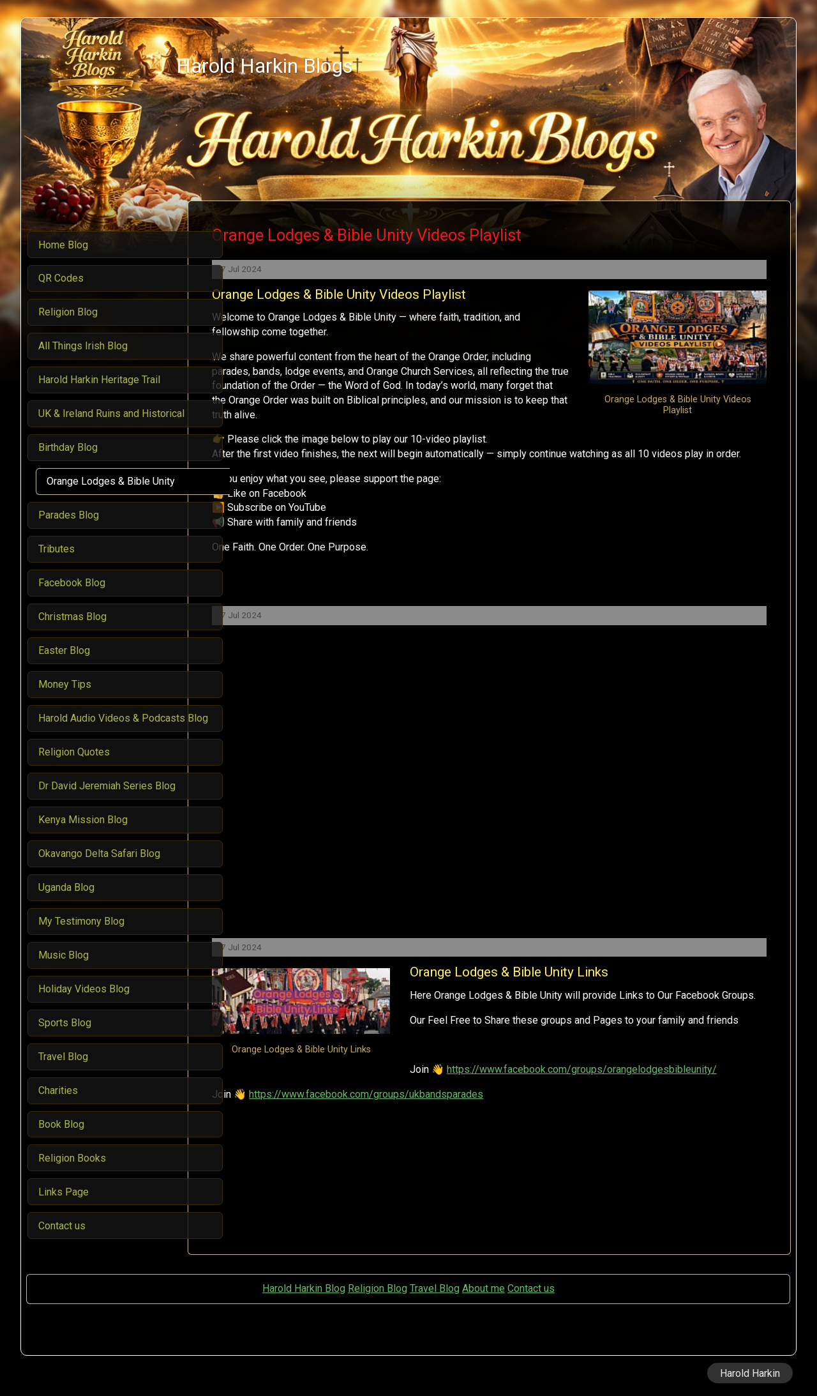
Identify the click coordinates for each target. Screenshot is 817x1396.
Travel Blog (435, 1288)
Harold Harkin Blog (303, 1288)
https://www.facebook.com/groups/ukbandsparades (407, 1123)
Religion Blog (377, 1288)
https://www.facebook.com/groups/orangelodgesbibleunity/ (425, 1099)
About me (483, 1288)
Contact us (531, 1288)
